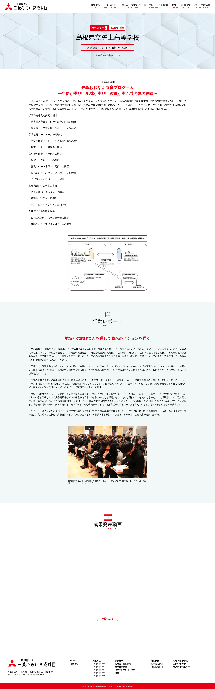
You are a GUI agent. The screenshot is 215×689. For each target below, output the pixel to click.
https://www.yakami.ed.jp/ (107, 55)
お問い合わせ (179, 664)
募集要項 (95, 5)
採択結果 (111, 5)
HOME (73, 661)
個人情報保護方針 (181, 667)
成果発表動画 (121, 667)
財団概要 (186, 5)
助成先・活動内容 (131, 5)
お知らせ (74, 663)
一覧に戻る (107, 618)
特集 (174, 5)
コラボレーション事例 (156, 5)
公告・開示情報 (202, 5)
